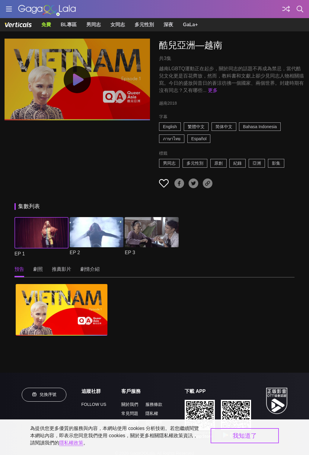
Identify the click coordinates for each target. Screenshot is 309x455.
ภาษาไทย (171, 138)
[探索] (286, 9)
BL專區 (69, 24)
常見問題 (129, 413)
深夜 (168, 24)
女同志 (117, 24)
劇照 (38, 269)
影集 (276, 163)
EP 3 (130, 252)
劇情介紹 (90, 269)
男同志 (93, 24)
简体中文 (223, 126)
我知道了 (245, 435)
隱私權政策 (71, 442)
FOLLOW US (93, 404)
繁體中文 (196, 126)
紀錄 (237, 163)
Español (199, 138)
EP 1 (19, 253)
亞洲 (257, 163)
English (170, 126)
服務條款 (153, 404)
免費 (46, 24)
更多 (213, 90)
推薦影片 (61, 269)
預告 (19, 269)
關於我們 (129, 404)
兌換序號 (44, 394)
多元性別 (144, 24)
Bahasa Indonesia (260, 126)
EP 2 (75, 252)
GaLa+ (190, 24)
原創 (218, 163)
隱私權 (151, 413)
